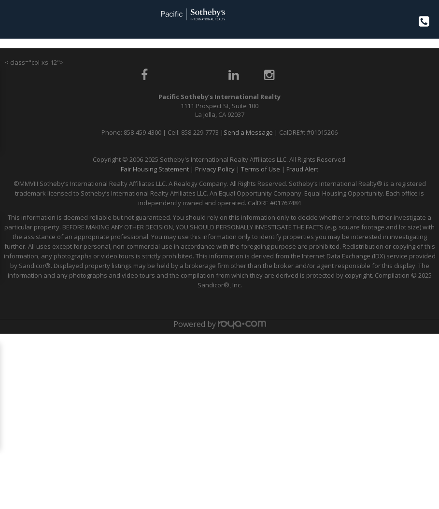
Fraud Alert (302, 169)
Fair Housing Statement (155, 169)
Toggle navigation (11, 18)
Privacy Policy (215, 169)
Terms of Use (260, 169)
